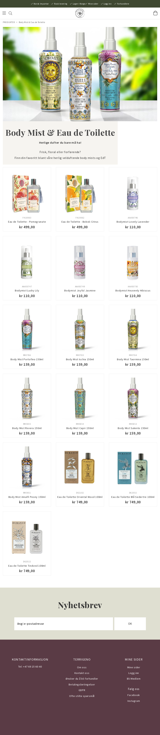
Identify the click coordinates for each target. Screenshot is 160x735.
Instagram (133, 701)
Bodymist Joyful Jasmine (80, 290)
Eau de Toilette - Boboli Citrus (80, 221)
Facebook (133, 695)
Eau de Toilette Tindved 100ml (26, 565)
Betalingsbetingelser (82, 684)
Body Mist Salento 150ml (133, 428)
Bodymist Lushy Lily (27, 290)
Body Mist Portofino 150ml (27, 359)
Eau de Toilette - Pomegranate (27, 221)
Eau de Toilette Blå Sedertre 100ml (133, 497)
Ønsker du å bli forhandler (82, 678)
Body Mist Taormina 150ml (133, 359)
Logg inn (108, 3)
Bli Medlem (133, 678)
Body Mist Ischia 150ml (80, 359)
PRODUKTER (9, 22)
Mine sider (93, 3)
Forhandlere (123, 3)
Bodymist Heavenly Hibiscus (132, 290)
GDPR (82, 690)
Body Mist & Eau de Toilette (32, 22)
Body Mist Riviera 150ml (27, 428)
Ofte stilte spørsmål (82, 696)
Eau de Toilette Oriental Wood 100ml (80, 497)
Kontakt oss (81, 673)
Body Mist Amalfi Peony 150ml (27, 497)
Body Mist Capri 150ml (80, 428)
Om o (80, 667)
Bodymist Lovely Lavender (133, 221)
